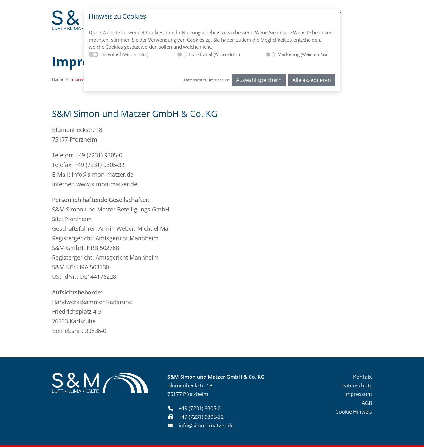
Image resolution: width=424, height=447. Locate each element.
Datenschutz (195, 80)
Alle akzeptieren (312, 80)
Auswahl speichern (259, 80)
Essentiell (124, 54)
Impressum (219, 80)
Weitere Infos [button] (135, 54)
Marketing (302, 54)
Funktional (214, 54)
